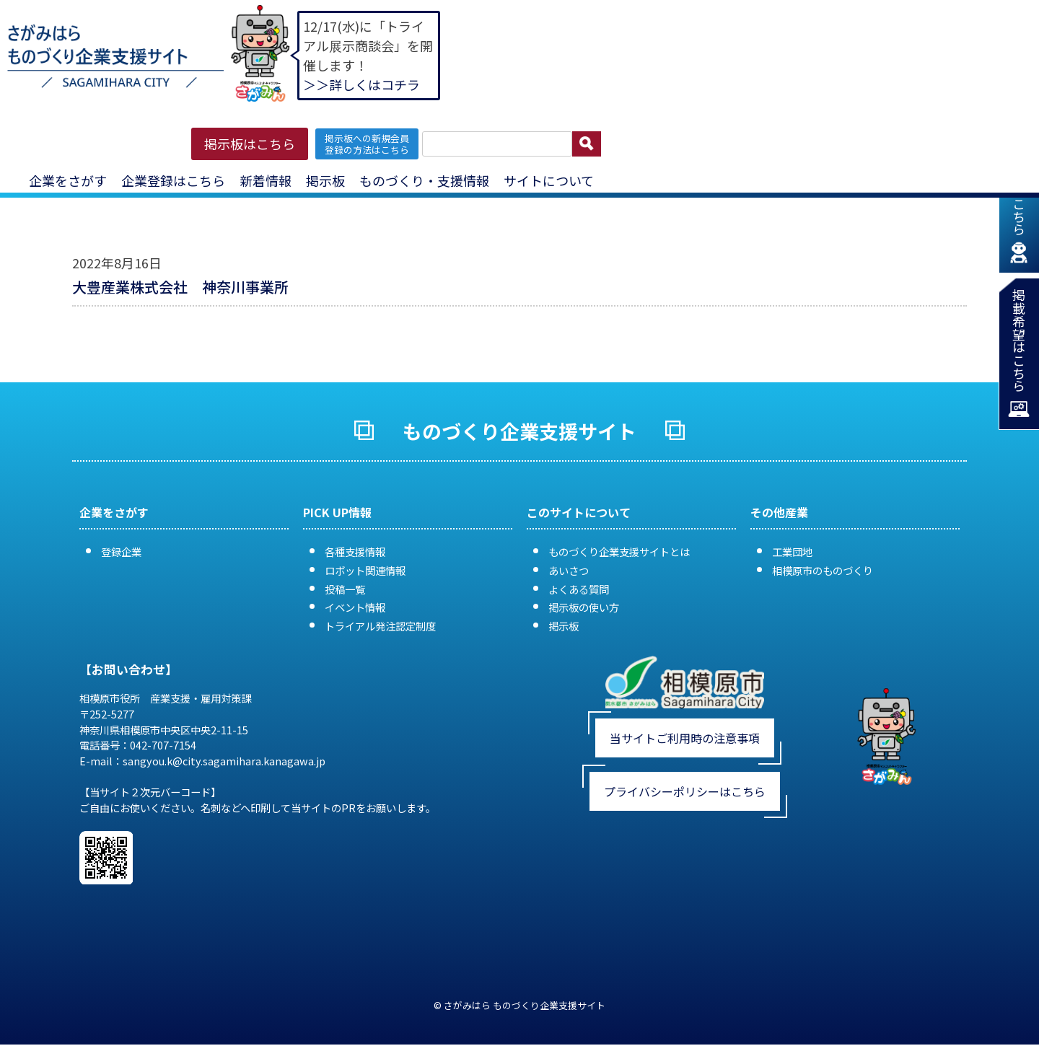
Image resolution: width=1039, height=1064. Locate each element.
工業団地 (792, 551)
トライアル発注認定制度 (380, 625)
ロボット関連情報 (365, 570)
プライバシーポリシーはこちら (685, 791)
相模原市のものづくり (822, 570)
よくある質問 (578, 589)
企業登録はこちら (173, 180)
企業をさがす (68, 180)
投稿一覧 (345, 589)
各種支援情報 (355, 551)
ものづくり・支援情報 (424, 180)
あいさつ (568, 570)
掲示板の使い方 (583, 607)
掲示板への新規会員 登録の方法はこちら (367, 143)
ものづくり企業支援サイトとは (619, 551)
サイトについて (549, 180)
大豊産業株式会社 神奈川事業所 (180, 286)
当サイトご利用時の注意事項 (685, 738)
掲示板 (325, 180)
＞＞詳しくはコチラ (361, 84)
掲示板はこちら (249, 143)
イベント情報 (355, 607)
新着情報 (265, 180)
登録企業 (121, 551)
